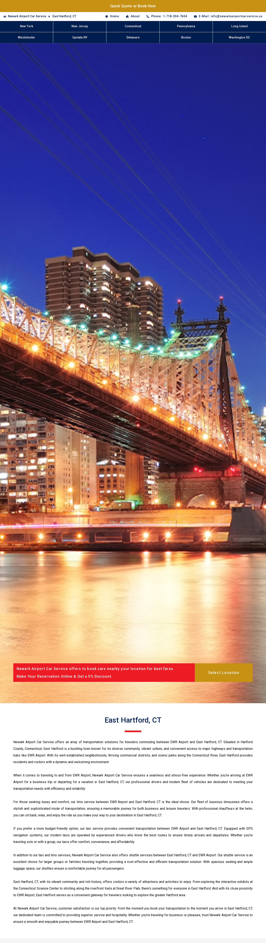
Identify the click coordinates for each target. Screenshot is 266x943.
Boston (186, 37)
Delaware (133, 37)
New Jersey (79, 26)
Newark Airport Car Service (27, 16)
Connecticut (133, 26)
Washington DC (239, 37)
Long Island (239, 26)
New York (26, 26)
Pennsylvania (186, 26)
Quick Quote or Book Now (133, 6)
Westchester (26, 37)
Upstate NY (79, 37)
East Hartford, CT (64, 16)
